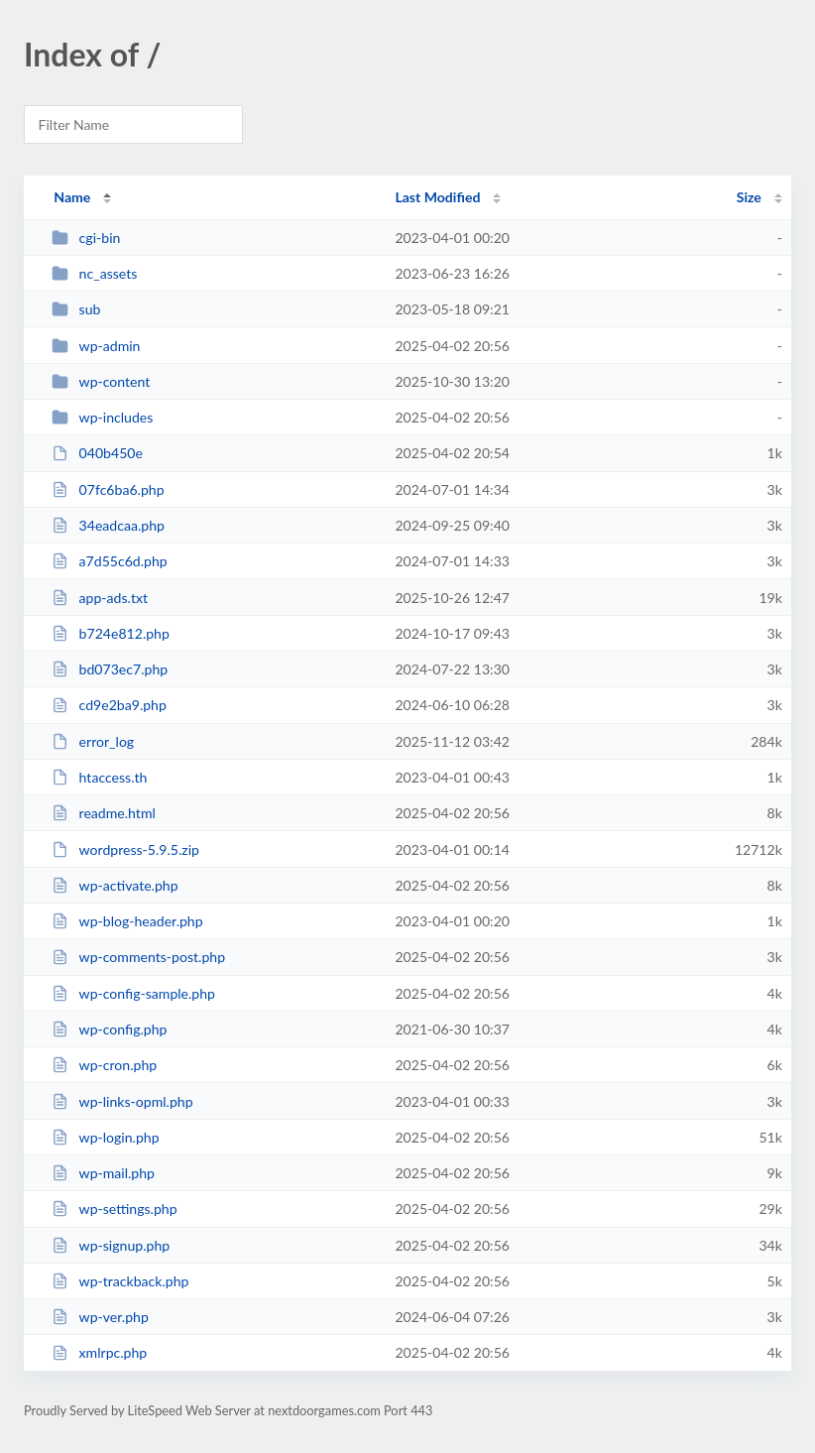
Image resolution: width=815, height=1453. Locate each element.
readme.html (104, 812)
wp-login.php (105, 1137)
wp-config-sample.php (133, 993)
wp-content (101, 381)
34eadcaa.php (108, 525)
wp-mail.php (103, 1172)
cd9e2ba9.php (109, 704)
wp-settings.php (114, 1208)
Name (72, 196)
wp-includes (102, 417)
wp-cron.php (104, 1064)
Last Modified (437, 196)
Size (749, 196)
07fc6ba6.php (108, 489)
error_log (93, 741)
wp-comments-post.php (138, 956)
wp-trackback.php (120, 1280)
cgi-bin (86, 237)
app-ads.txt (100, 597)
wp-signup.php (111, 1245)
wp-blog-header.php (127, 920)
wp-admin (96, 345)
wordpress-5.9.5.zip (125, 849)
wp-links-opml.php (122, 1101)
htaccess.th (99, 777)
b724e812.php (111, 633)
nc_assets (94, 273)
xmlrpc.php (99, 1352)
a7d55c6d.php (110, 560)
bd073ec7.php (110, 669)
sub (76, 309)
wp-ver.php (100, 1316)
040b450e (97, 452)
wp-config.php (109, 1029)
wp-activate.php (114, 885)
